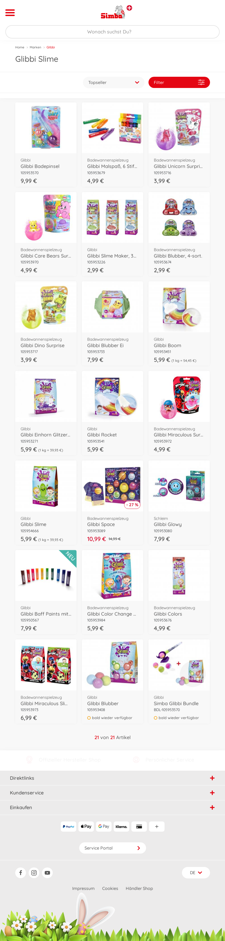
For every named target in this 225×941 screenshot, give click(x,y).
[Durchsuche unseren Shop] (112, 32)
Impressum (83, 888)
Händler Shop (139, 888)
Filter (179, 82)
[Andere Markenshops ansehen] (129, 8)
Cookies (110, 888)
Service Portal (113, 848)
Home (19, 47)
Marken (35, 47)
